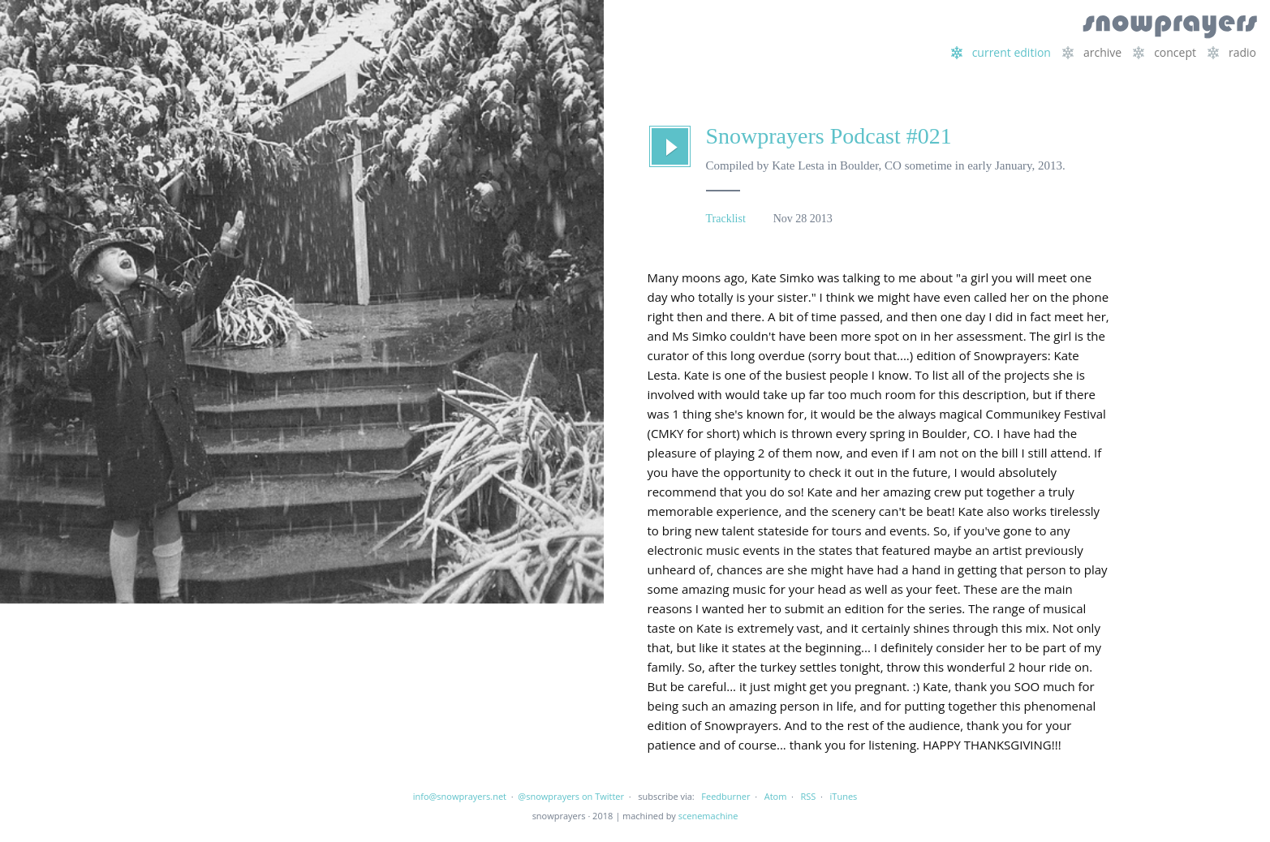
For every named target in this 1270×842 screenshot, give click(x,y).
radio (1232, 52)
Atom (775, 796)
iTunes (844, 796)
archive (1091, 52)
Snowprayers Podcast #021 (829, 135)
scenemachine (708, 816)
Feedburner (725, 796)
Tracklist (726, 219)
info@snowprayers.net (459, 796)
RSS (808, 796)
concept (1164, 52)
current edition (1001, 52)
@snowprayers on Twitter (571, 796)
